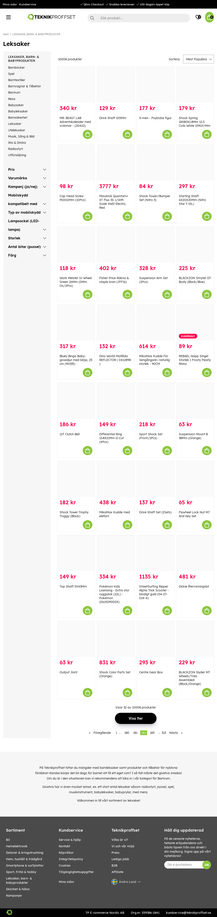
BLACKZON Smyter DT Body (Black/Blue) (195, 280)
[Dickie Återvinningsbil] (195, 553)
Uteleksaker (16, 130)
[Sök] (138, 18)
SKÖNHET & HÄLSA (18, 889)
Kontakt (64, 846)
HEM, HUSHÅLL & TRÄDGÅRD (24, 859)
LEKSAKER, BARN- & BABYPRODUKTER (36, 34)
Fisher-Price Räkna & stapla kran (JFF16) (114, 280)
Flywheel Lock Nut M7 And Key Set (194, 514)
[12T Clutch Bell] (76, 401)
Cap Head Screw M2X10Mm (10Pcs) (73, 198)
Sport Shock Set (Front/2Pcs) (150, 436)
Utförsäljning (17, 155)
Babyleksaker (18, 111)
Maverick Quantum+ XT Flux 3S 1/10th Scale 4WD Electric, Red (113, 202)
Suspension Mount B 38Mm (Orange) (193, 436)
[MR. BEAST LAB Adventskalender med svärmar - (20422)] (76, 85)
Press (115, 853)
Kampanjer (14, 895)
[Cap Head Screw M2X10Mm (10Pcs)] (76, 163)
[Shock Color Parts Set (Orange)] (115, 639)
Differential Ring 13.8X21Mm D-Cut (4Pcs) (111, 438)
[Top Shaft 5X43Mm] (76, 553)
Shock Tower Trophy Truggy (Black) (74, 514)
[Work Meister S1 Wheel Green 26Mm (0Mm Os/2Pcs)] (76, 245)
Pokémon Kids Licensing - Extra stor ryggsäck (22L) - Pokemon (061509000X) (114, 594)
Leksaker (14, 124)
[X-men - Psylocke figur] (155, 85)
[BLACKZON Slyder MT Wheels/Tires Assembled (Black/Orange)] (195, 639)
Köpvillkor (66, 853)
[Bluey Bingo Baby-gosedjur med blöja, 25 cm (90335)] (76, 323)
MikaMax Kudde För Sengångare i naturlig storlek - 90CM (154, 360)
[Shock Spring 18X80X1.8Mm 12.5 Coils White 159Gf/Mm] (195, 85)
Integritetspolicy (71, 859)
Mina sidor (10, 4)
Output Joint (68, 672)
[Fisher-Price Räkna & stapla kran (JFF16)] (115, 245)
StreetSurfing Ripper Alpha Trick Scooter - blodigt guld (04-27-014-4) (154, 592)
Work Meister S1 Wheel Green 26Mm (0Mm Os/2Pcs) (76, 282)
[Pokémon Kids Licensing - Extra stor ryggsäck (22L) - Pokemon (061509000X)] (115, 553)
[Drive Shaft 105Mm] (115, 85)
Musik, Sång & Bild (21, 136)
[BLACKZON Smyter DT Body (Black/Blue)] (195, 245)
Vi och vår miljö (123, 846)
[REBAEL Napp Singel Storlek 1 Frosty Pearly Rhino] (195, 323)
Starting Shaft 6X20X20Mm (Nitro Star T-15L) (192, 200)
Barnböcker (16, 67)
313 (164, 733)
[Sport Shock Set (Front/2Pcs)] (155, 401)
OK (207, 865)
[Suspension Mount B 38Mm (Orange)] (195, 401)
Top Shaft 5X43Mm (73, 586)
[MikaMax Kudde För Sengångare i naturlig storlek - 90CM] (155, 323)
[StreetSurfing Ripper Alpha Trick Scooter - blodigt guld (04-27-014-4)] (155, 553)
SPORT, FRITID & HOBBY (21, 872)
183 (152, 733)
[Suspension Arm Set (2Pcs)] (155, 245)
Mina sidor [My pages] (66, 882)
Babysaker (16, 105)
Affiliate (117, 872)
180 (126, 733)
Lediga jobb (120, 859)
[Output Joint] (76, 639)
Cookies (65, 865)
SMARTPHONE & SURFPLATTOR (25, 865)
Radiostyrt (15, 149)
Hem (6, 34)
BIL (8, 840)
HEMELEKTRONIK (16, 846)
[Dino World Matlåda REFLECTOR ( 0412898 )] (115, 323)
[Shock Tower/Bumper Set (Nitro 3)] (155, 163)
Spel (11, 74)
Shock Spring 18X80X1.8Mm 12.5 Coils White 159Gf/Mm (194, 122)
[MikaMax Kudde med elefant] (115, 479)
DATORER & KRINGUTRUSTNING (24, 853)
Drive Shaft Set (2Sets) (155, 512)
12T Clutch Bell (70, 434)
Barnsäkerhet (17, 117)
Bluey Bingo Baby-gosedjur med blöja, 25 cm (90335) (76, 360)
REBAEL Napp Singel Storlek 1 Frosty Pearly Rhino (195, 360)
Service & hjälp (70, 840)
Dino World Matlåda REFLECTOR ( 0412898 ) (115, 360)
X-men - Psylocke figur (155, 118)
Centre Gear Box (151, 672)
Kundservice (27, 4)
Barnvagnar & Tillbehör (24, 86)
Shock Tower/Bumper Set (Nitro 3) (154, 198)
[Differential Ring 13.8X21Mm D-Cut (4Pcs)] (115, 401)
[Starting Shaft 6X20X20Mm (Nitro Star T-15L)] (195, 163)
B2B (115, 865)
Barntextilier (16, 80)
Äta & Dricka (17, 143)
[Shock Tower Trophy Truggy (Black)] (76, 479)
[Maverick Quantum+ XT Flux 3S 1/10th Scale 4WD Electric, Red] (115, 163)
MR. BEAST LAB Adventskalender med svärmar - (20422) (75, 122)
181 (135, 733)
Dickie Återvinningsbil (194, 586)
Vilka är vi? (120, 840)
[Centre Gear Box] (155, 639)
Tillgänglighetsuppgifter (76, 872)
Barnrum (14, 92)
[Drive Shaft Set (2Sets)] (155, 479)
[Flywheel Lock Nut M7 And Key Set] (195, 479)
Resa (11, 99)
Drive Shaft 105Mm (112, 118)
